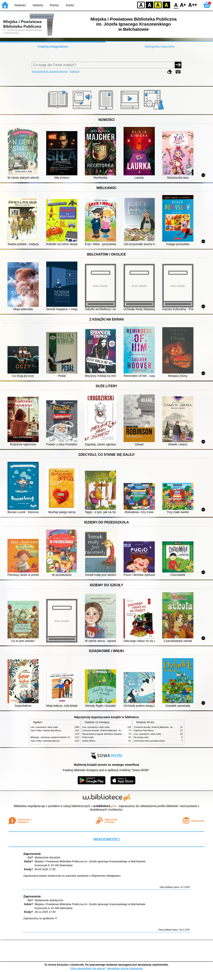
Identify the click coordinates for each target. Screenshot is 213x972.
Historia (38, 5)
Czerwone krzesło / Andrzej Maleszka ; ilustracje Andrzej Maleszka (113, 730)
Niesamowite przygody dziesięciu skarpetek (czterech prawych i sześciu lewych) (119, 734)
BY (166, 4)
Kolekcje (74, 71)
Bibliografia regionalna (159, 46)
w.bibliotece (103, 806)
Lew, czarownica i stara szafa (44, 727)
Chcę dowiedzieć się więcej (87, 968)
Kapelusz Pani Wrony (144, 730)
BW (149, 4)
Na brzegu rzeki (141, 737)
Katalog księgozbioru (53, 46)
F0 (176, 4)
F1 (183, 4)
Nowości (20, 5)
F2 (193, 4)
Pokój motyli (87, 737)
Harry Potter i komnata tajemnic (45, 741)
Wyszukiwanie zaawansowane (50, 71)
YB (158, 4)
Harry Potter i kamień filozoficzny (46, 730)
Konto (70, 5)
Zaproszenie (32, 853)
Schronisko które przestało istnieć (149, 741)
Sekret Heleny (88, 741)
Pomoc (54, 5)
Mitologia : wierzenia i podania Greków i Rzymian (53, 737)
